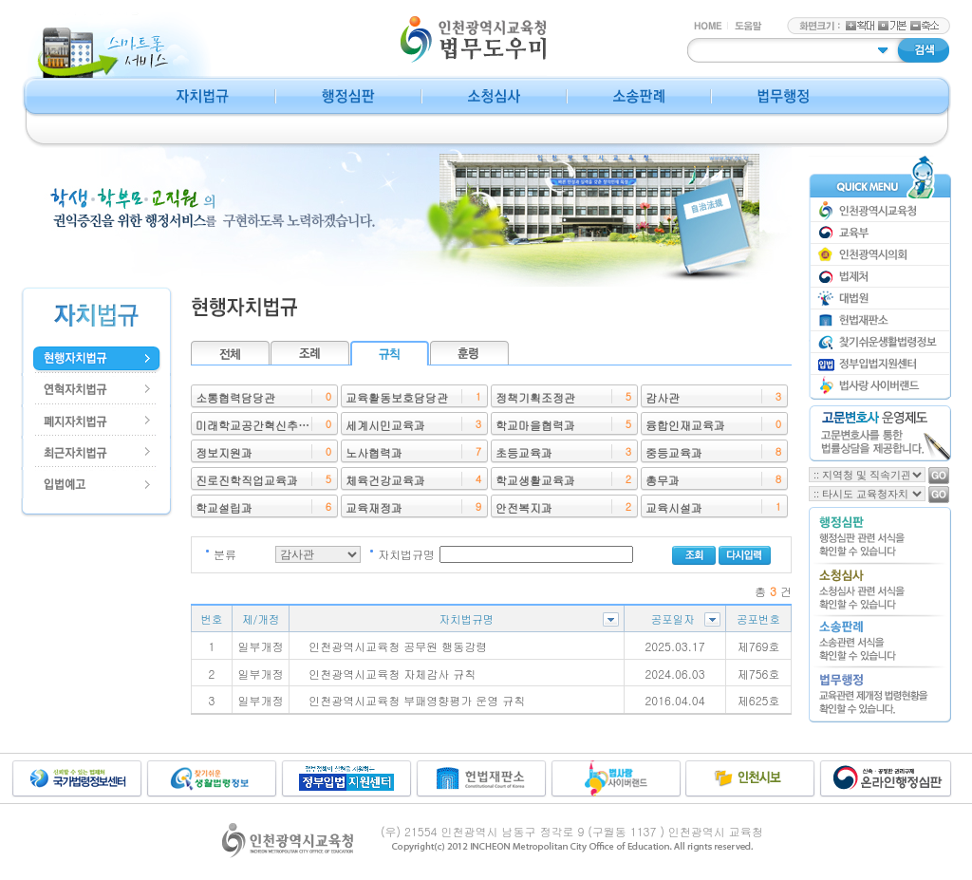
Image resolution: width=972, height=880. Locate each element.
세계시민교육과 (385, 425)
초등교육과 (523, 452)
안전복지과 (523, 507)
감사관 (662, 397)
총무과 (662, 480)
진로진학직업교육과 (247, 480)
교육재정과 (374, 507)
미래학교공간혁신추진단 (258, 425)
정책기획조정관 (535, 397)
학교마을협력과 (535, 425)
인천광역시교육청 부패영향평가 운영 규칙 (416, 700)
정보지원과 (224, 452)
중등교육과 (673, 452)
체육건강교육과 (385, 480)
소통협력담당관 (235, 397)
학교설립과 (224, 507)
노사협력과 (374, 452)
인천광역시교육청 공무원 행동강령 (397, 646)
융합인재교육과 (685, 425)
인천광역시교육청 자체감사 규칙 (392, 673)
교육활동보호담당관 (397, 397)
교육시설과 (673, 507)
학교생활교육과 (535, 480)
